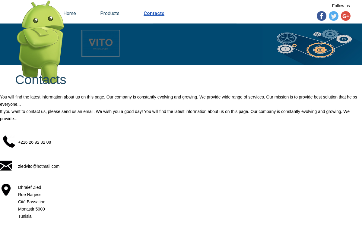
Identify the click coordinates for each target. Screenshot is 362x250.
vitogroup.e (32, 238)
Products (109, 13)
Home (69, 13)
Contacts (154, 13)
